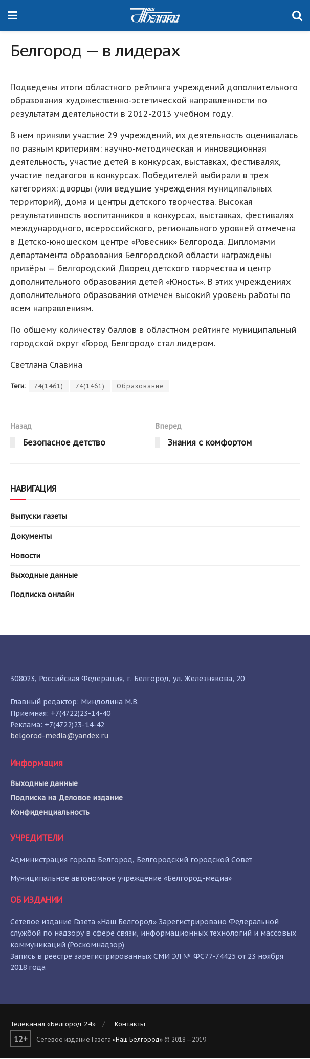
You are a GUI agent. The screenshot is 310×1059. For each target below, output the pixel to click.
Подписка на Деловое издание (66, 797)
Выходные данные (44, 575)
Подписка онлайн (42, 594)
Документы (31, 536)
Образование (140, 386)
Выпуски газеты (38, 516)
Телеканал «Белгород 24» (53, 1024)
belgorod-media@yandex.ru (59, 735)
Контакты (130, 1024)
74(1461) (48, 386)
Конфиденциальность (50, 812)
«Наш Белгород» (138, 1039)
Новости (25, 555)
